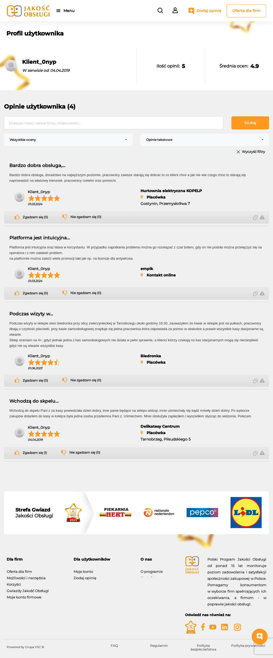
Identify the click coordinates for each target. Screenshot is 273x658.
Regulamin (159, 646)
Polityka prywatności (248, 646)
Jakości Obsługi (34, 513)
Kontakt (147, 575)
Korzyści (14, 582)
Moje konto (83, 569)
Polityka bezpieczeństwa (203, 647)
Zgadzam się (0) (35, 217)
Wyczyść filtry (253, 152)
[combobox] (68, 140)
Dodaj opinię (208, 11)
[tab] (36, 559)
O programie (151, 569)
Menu (70, 10)
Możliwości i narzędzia (26, 575)
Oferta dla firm (246, 10)
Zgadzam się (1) (35, 453)
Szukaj (250, 122)
